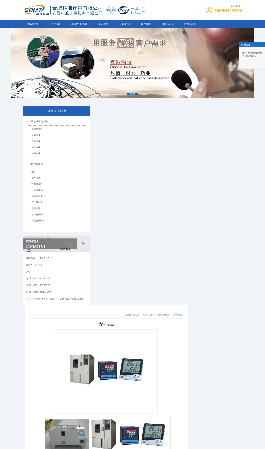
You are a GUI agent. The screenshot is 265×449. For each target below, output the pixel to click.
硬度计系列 (35, 177)
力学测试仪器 (36, 220)
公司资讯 (124, 24)
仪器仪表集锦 (35, 162)
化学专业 (34, 136)
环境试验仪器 (36, 190)
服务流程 (167, 24)
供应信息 (103, 24)
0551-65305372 (105, 417)
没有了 (101, 388)
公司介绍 (54, 24)
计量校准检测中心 (37, 120)
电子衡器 (34, 208)
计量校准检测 (79, 24)
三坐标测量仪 (36, 202)
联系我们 (189, 24)
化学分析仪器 (36, 196)
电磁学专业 (35, 129)
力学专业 (34, 142)
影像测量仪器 (36, 214)
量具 (32, 171)
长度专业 (34, 154)
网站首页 (32, 24)
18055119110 (228, 10)
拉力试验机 (35, 183)
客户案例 (146, 24)
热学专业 (34, 148)
